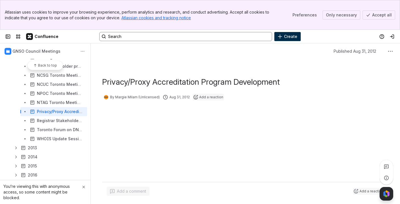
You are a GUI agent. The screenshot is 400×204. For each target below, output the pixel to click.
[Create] (287, 36)
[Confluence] (42, 36)
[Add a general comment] (128, 191)
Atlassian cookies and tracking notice (156, 17)
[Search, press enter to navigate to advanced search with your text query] (185, 36)
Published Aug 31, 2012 (355, 51)
